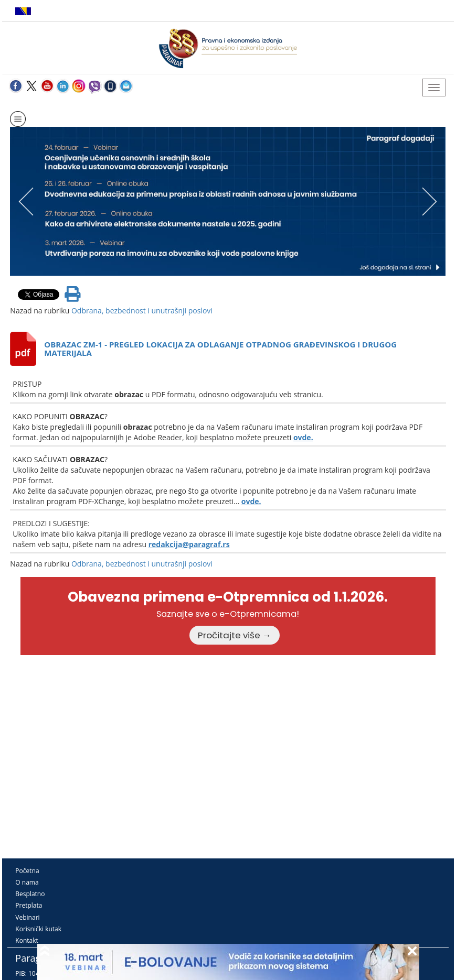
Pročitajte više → (234, 635)
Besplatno (30, 893)
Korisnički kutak (38, 928)
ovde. (303, 437)
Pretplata (28, 905)
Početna (27, 870)
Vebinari (27, 917)
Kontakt (26, 940)
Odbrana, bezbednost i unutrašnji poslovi (142, 310)
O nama (26, 882)
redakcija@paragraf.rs (189, 544)
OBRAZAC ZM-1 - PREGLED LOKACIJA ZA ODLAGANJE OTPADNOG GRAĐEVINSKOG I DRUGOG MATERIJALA (220, 348)
